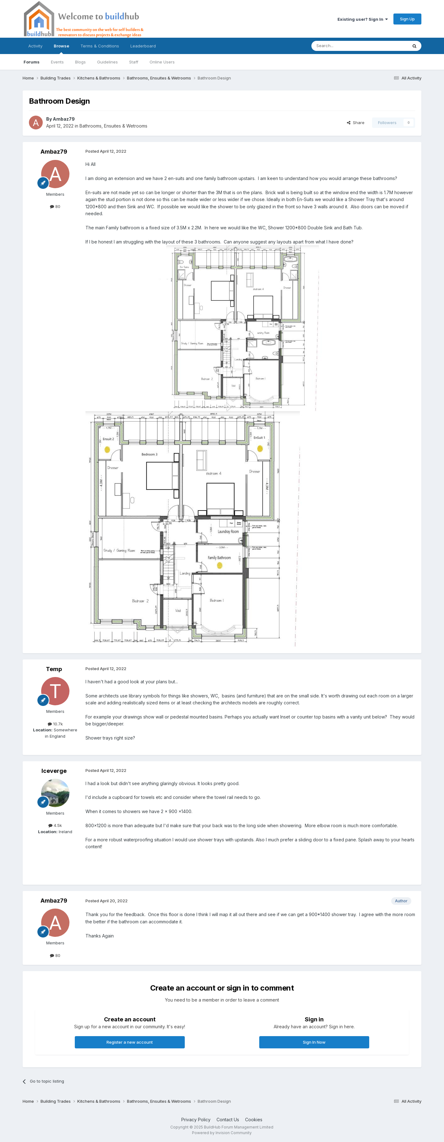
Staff (133, 61)
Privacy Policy (196, 1119)
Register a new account (130, 1042)
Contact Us (228, 1119)
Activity (35, 45)
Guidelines (107, 61)
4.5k (55, 825)
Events (57, 61)
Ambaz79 (64, 119)
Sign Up (407, 18)
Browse (61, 48)
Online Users (162, 61)
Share (356, 122)
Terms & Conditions (99, 45)
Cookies (253, 1119)
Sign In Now (314, 1042)
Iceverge (54, 771)
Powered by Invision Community (222, 1132)
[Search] (343, 46)
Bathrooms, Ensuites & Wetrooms (113, 125)
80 (55, 206)
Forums (32, 61)
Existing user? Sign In (362, 19)
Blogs (80, 61)
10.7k (55, 723)
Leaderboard (143, 45)
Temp (54, 669)
